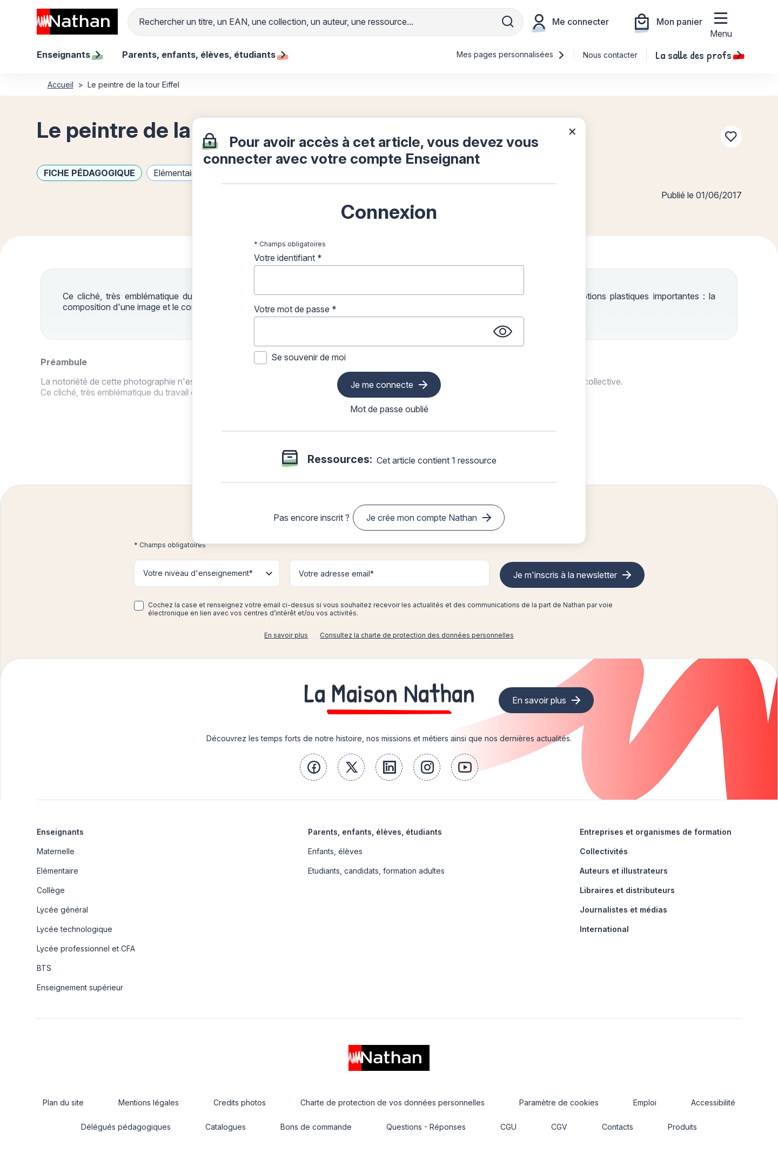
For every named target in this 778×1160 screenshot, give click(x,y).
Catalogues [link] (225, 1126)
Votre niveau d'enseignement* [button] (198, 573)
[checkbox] (139, 606)
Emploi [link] (644, 1102)
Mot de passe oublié (389, 409)
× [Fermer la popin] (572, 130)
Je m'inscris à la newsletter (565, 574)
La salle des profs (698, 54)
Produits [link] (682, 1126)
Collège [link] (51, 890)
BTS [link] (44, 968)
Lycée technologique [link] (74, 929)
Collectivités (604, 851)
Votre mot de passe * (295, 309)
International (604, 929)
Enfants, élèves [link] (335, 851)
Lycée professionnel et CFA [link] (86, 948)
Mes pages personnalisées (511, 54)
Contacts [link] (617, 1126)
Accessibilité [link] (713, 1102)
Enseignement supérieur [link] (80, 987)
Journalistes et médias (623, 909)
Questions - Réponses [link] (426, 1126)
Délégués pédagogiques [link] (126, 1126)
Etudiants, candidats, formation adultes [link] (376, 870)
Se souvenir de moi (308, 357)
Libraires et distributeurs (627, 890)
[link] (313, 767)
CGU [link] (508, 1126)
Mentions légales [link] (148, 1102)
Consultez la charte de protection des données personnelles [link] (417, 635)
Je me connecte (382, 384)
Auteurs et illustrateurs (624, 870)
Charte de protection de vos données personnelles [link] (392, 1102)
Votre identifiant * (288, 257)
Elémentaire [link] (57, 870)
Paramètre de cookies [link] (559, 1102)
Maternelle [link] (56, 851)
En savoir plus (286, 635)
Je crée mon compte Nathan (421, 517)
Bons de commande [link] (316, 1126)
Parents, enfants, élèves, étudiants (375, 831)
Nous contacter (610, 54)
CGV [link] (559, 1126)
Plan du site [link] (63, 1102)
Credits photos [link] (239, 1102)
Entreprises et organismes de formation (656, 831)
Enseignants (60, 831)
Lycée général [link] (62, 909)
